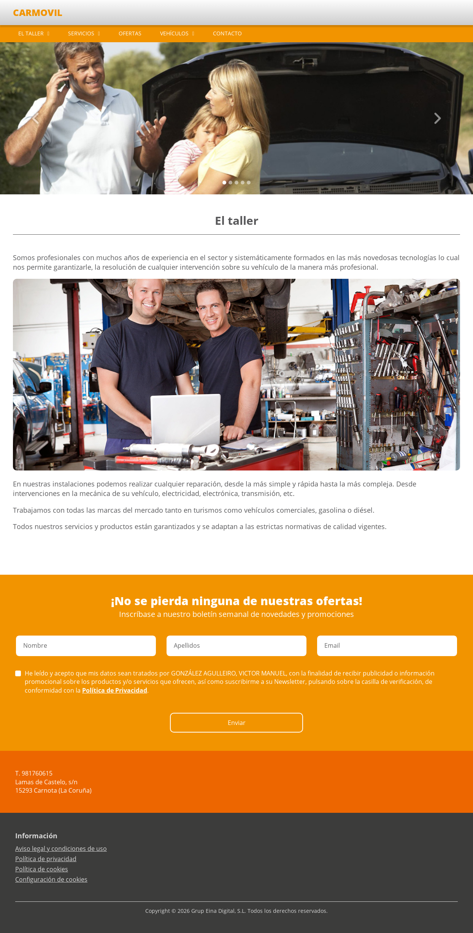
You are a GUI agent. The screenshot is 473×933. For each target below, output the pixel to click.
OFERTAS (130, 33)
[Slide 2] (236, 182)
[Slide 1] (230, 182)
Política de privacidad (45, 859)
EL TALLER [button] (31, 33)
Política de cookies (41, 869)
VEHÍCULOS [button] (174, 33)
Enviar (237, 722)
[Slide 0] (224, 182)
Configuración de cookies (51, 879)
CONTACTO (227, 33)
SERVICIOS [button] (81, 33)
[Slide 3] (242, 182)
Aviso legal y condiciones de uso (61, 848)
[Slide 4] (249, 182)
